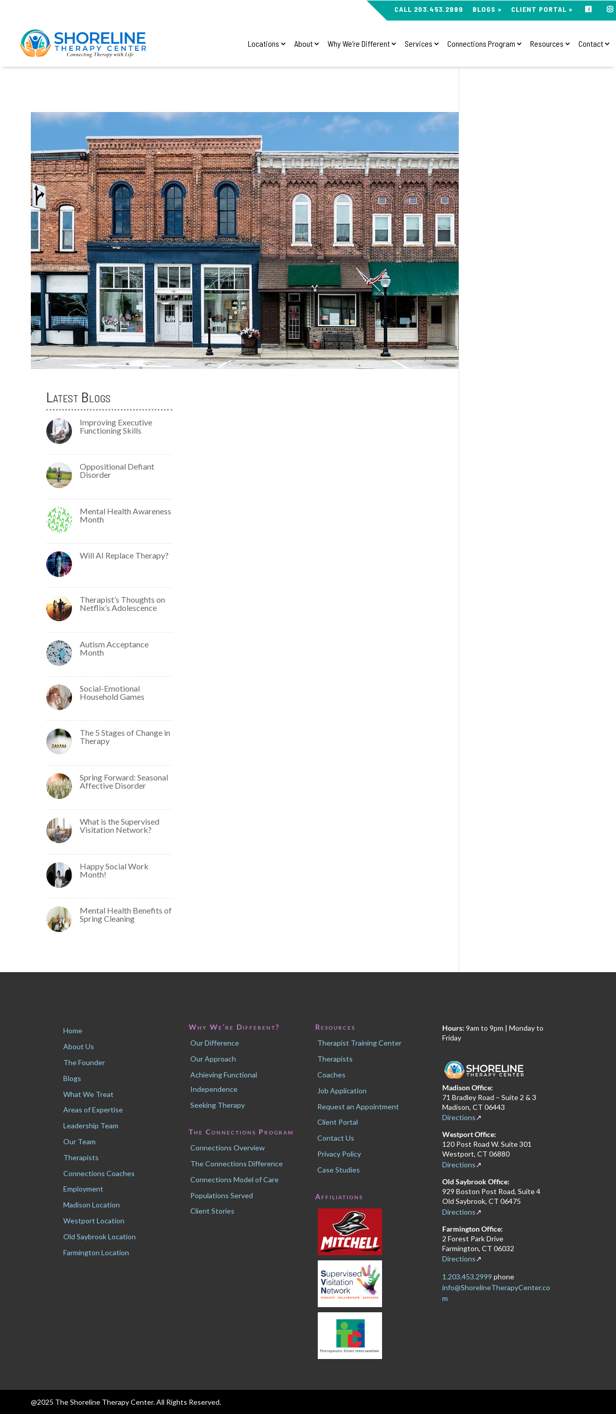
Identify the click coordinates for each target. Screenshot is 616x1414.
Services (418, 44)
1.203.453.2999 (468, 1276)
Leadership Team (90, 1125)
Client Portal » (542, 9)
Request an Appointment (358, 1106)
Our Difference (214, 1042)
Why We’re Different (359, 44)
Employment (83, 1188)
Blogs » (487, 9)
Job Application (342, 1090)
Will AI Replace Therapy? (124, 555)
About (303, 44)
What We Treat (88, 1094)
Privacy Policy (339, 1153)
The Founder (84, 1062)
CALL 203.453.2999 (428, 9)
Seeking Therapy (217, 1105)
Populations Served (221, 1195)
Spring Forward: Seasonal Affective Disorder (124, 781)
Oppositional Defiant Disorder (117, 470)
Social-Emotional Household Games (112, 692)
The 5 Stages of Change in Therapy (125, 737)
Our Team (79, 1141)
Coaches (331, 1074)
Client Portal (337, 1122)
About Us (78, 1046)
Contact (590, 44)
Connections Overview (227, 1147)
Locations (263, 44)
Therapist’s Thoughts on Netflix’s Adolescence (122, 603)
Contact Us (335, 1137)
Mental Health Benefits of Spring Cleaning (126, 914)
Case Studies (338, 1169)
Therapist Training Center (359, 1042)
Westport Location (93, 1220)
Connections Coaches (99, 1173)
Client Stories (212, 1210)
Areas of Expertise (93, 1109)
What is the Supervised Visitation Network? (119, 825)
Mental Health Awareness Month (125, 515)
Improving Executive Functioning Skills (116, 426)
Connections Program (481, 44)
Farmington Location (96, 1252)
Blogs (72, 1078)
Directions (459, 1117)
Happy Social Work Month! (114, 870)
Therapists (81, 1157)
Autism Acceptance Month (114, 648)
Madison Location (91, 1204)
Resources (547, 44)
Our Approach (213, 1058)
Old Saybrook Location (99, 1236)
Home (72, 1030)
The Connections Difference (236, 1163)
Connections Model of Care (234, 1179)
